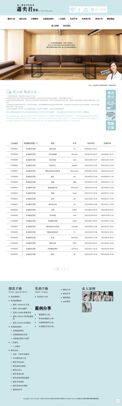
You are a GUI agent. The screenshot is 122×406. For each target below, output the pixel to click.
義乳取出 (52, 165)
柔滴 (52, 237)
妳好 (52, 199)
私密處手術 (86, 19)
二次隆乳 (62, 19)
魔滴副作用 (17, 390)
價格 (52, 182)
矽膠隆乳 (34, 19)
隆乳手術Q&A (18, 362)
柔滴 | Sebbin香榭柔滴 (22, 313)
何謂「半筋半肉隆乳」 (22, 354)
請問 (52, 210)
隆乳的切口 (17, 370)
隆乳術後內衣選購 (20, 386)
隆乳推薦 (93, 398)
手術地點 (52, 215)
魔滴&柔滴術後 (52, 232)
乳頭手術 (73, 19)
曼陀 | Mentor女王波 (21, 305)
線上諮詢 (55, 26)
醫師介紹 (11, 19)
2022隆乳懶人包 (19, 358)
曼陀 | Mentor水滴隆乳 (22, 323)
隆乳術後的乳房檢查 (52, 171)
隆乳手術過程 (18, 382)
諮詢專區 (66, 301)
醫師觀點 (110, 19)
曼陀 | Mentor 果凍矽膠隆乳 (23, 317)
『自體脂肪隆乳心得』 (46, 322)
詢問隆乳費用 (53, 249)
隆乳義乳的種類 (19, 366)
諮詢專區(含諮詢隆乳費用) (100, 85)
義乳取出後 (53, 204)
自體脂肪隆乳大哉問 (21, 338)
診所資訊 (67, 26)
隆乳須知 (23, 19)
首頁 (90, 85)
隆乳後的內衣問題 (52, 226)
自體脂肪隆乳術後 (20, 335)
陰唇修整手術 (53, 188)
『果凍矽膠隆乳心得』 (46, 319)
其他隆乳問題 (112, 85)
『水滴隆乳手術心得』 (46, 326)
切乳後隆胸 (53, 154)
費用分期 (52, 243)
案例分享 (99, 19)
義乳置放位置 (18, 374)
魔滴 (52, 193)
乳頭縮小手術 (42, 297)
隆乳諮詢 (52, 149)
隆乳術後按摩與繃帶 (21, 378)
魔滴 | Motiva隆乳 (20, 309)
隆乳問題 (52, 160)
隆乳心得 (81, 398)
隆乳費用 (87, 398)
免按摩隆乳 (15, 297)
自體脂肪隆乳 (48, 19)
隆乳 (52, 176)
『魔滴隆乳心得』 (44, 315)
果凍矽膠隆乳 (16, 301)
